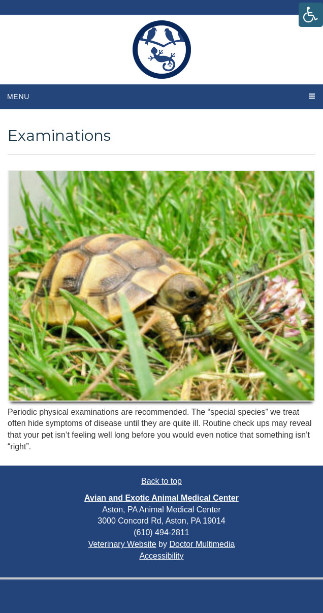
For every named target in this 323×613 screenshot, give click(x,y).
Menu (18, 97)
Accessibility (161, 555)
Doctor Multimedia (202, 544)
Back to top (161, 481)
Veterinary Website (122, 544)
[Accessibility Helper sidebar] (311, 15)
